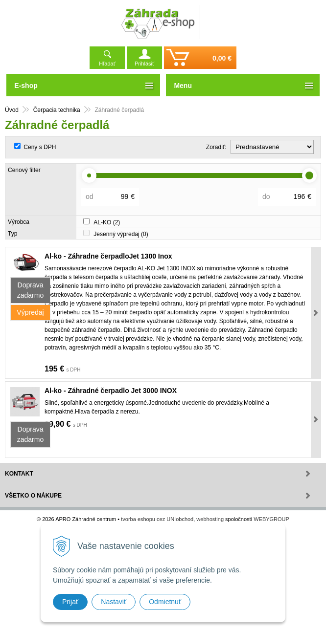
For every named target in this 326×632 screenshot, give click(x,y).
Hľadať (107, 63)
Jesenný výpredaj (120, 234)
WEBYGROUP (271, 519)
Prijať (70, 602)
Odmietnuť (165, 602)
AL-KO (106, 222)
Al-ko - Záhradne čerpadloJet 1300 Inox (108, 256)
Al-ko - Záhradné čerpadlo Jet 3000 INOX (111, 390)
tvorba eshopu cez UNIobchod (157, 519)
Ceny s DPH (39, 147)
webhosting (210, 519)
